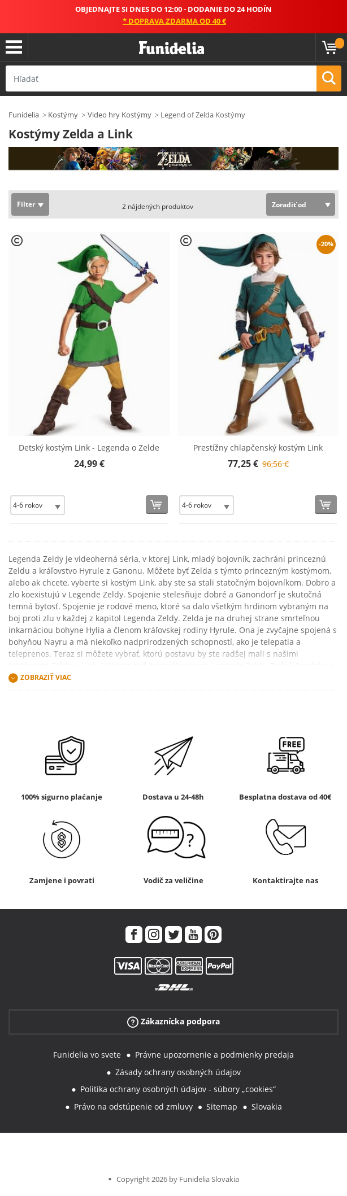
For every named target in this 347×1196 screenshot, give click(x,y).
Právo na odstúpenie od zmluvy (133, 1106)
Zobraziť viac (45, 677)
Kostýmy (63, 115)
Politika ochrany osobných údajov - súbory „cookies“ (178, 1089)
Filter (26, 204)
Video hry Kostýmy (119, 115)
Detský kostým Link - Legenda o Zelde (89, 447)
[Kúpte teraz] (157, 504)
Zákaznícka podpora (173, 1022)
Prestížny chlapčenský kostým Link (258, 447)
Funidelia (23, 115)
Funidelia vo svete (87, 1054)
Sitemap (221, 1106)
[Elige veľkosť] (37, 505)
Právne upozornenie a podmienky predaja (214, 1054)
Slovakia (266, 1106)
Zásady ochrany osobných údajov (178, 1072)
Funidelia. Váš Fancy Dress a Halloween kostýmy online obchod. (171, 48)
